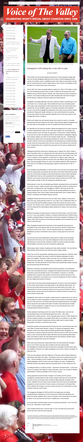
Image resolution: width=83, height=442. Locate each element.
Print (7, 435)
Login (76, 435)
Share (8, 136)
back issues (8, 122)
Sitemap (12, 435)
